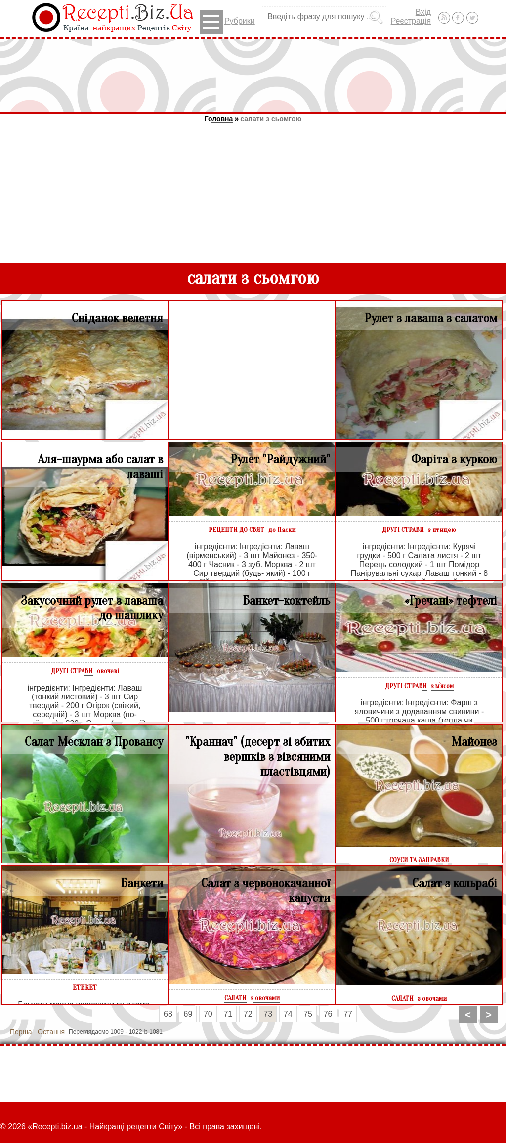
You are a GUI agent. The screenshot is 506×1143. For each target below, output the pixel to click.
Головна (219, 118)
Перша (21, 1032)
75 (307, 1014)
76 (328, 1014)
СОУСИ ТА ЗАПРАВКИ (419, 860)
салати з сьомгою (270, 118)
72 (248, 1014)
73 (267, 1014)
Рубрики (227, 22)
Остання (51, 1032)
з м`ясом (442, 686)
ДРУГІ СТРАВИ (403, 530)
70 (208, 1014)
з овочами (265, 998)
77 (347, 1014)
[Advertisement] (253, 75)
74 (288, 1014)
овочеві (108, 671)
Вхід (423, 12)
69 (188, 1014)
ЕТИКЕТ (85, 987)
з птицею (442, 530)
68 (168, 1014)
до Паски (281, 530)
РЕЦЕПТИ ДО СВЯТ (236, 530)
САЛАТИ (235, 998)
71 (227, 1014)
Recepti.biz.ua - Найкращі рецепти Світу (105, 1126)
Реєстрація (411, 21)
